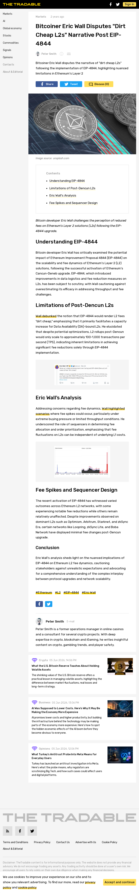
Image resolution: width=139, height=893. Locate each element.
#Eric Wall (89, 592)
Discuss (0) (101, 84)
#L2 (58, 592)
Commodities (11, 42)
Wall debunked (46, 316)
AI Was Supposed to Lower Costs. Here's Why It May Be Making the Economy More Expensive (67, 711)
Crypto (44, 661)
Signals (7, 50)
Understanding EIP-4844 (67, 181)
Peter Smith (46, 54)
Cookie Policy (109, 843)
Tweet (74, 84)
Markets (7, 13)
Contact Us (63, 843)
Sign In (129, 4)
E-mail (70, 621)
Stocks (7, 35)
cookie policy (27, 887)
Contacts (8, 64)
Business (46, 704)
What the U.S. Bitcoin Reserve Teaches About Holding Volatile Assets (66, 668)
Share (49, 84)
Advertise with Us (85, 843)
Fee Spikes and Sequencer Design (73, 203)
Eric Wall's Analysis (62, 195)
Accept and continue (120, 882)
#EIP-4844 (71, 592)
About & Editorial (13, 71)
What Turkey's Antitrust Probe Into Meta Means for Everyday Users (65, 758)
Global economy (12, 28)
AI (4, 21)
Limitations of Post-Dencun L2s (72, 188)
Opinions (8, 57)
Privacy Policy (42, 843)
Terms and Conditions (15, 843)
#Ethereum (44, 592)
